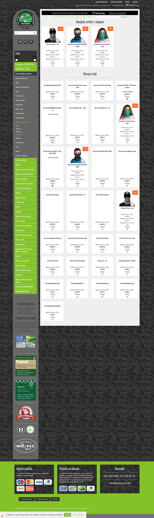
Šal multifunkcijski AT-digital (127, 261)
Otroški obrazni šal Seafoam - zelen (102, 45)
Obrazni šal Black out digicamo (52, 238)
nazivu (133, 17)
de (138, 5)
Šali (17, 126)
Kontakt (135, 2)
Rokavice (18, 129)
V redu (67, 515)
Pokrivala (18, 138)
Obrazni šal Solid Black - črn (77, 195)
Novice (127, 2)
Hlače (17, 91)
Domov (45, 17)
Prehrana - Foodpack (21, 155)
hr (135, 5)
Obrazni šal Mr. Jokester (102, 195)
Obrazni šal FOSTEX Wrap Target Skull (77, 86)
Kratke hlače (19, 104)
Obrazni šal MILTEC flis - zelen (77, 108)
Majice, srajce (19, 109)
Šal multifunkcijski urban (127, 283)
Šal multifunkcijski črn (77, 283)
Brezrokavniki (19, 96)
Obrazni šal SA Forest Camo (127, 238)
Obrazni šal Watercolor (52, 195)
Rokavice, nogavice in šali (22, 122)
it (132, 5)
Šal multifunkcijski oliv (102, 283)
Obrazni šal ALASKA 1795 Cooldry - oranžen (127, 86)
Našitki (17, 151)
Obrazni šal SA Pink (52, 261)
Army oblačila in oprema (58, 17)
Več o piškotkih (78, 515)
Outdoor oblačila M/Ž (21, 78)
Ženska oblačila (20, 118)
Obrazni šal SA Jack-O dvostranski (77, 238)
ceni (129, 17)
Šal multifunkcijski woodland (53, 306)
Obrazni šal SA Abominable (77, 261)
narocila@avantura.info (81, 508)
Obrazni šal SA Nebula (102, 238)
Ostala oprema (20, 142)
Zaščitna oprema (20, 100)
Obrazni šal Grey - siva (52, 44)
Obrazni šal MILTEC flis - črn (102, 108)
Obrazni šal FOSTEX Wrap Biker (102, 85)
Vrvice (17, 147)
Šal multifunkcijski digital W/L (52, 85)
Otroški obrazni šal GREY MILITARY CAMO (77, 45)
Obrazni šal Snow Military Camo (127, 151)
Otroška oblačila (20, 113)
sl (127, 5)
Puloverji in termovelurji (22, 87)
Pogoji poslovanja (116, 2)
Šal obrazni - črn (102, 261)
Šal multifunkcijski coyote (52, 283)
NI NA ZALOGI (128, 91)
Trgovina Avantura (101, 2)
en (129, 5)
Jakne (17, 82)
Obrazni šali (19, 134)
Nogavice (18, 131)
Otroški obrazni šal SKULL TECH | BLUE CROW (52, 152)
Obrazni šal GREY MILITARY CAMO (102, 151)
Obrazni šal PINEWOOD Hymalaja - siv (52, 109)
